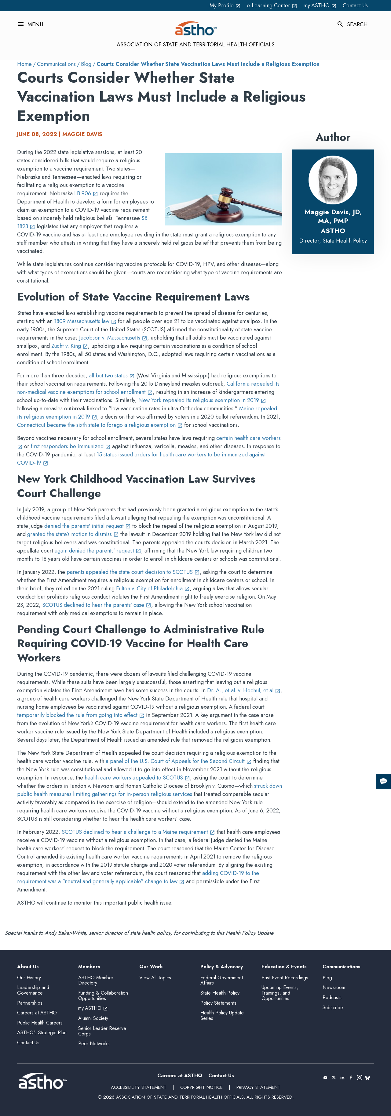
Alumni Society (93, 1018)
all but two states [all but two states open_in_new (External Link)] (112, 376)
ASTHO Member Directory (95, 980)
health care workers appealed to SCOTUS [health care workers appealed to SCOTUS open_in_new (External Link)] (137, 778)
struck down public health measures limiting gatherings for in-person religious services (149, 790)
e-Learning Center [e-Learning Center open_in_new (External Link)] (272, 5)
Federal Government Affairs (221, 980)
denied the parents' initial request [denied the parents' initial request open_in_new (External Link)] (87, 526)
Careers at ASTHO (37, 1012)
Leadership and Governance (33, 990)
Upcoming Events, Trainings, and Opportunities (279, 993)
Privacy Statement (258, 1087)
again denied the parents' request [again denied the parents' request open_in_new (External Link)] (98, 551)
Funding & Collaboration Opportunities (103, 995)
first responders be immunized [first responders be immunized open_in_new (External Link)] (71, 446)
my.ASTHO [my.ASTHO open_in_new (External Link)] (320, 5)
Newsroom (334, 987)
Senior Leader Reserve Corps (102, 1031)
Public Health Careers (40, 1022)
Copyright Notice (201, 1087)
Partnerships (29, 1002)
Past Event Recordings (284, 977)
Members (89, 967)
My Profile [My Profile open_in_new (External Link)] (225, 5)
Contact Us (355, 5)
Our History (29, 977)
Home (24, 64)
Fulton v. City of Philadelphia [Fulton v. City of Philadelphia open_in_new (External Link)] (153, 588)
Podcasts (332, 997)
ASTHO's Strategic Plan (42, 1032)
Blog (86, 64)
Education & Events (284, 967)
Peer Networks (94, 1043)
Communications (56, 64)
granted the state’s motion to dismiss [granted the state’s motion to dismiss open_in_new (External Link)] (73, 534)
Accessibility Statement (138, 1087)
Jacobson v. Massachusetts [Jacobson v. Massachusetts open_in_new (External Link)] (113, 338)
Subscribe (333, 1007)
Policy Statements (218, 1002)
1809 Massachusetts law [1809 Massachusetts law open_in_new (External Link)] (85, 321)
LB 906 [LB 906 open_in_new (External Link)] (86, 193)
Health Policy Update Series (222, 1015)
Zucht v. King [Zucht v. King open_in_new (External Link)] (69, 346)
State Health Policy (219, 992)
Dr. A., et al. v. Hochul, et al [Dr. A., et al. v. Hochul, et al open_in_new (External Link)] (243, 690)
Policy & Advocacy (221, 967)
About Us (28, 967)
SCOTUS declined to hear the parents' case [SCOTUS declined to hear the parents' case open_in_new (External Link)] (96, 605)
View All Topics (155, 977)
